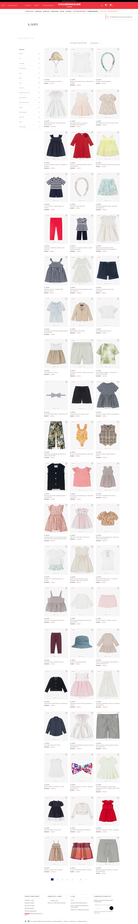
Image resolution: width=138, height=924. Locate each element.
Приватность (73, 921)
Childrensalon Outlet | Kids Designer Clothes (69, 5)
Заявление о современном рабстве (80, 909)
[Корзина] (111, 5)
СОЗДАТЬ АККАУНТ (12, 5)
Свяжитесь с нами (29, 900)
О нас (72, 900)
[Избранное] (107, 5)
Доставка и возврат (29, 905)
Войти (3, 5)
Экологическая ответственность (79, 902)
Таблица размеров (29, 908)
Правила (66, 921)
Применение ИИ (82, 921)
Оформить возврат (29, 902)
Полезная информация (30, 911)
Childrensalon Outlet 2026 (43, 921)
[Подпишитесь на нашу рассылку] (111, 908)
